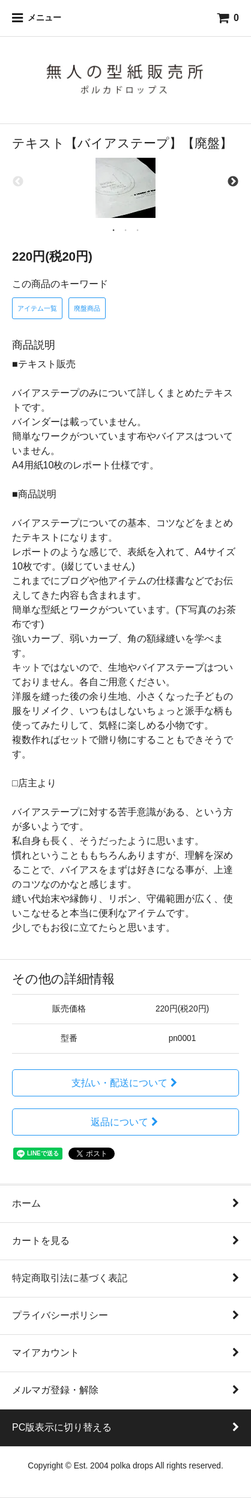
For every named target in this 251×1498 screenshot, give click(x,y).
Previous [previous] (18, 182)
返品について (126, 1122)
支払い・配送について (125, 1083)
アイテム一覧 (37, 308)
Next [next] (233, 182)
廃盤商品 (87, 308)
